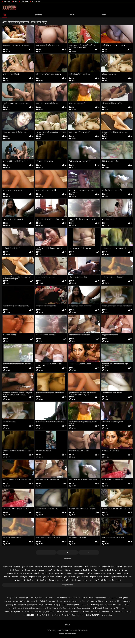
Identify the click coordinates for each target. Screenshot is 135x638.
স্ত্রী (58, 567)
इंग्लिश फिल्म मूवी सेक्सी (97, 605)
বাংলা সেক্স (7, 1)
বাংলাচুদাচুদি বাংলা (59, 605)
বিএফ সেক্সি (12, 608)
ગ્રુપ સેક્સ (81, 601)
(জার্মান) (34, 570)
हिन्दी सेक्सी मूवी (66, 615)
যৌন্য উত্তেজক (78, 567)
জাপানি (111, 580)
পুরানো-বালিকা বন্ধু (79, 573)
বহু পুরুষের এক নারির (35, 577)
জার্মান (15, 1)
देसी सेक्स (59, 601)
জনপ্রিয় (72, 15)
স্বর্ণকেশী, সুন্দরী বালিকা (100, 580)
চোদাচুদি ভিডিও (12, 598)
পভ (130, 577)
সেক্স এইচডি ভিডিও (74, 598)
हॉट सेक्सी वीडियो (114, 608)
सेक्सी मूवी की (43, 601)
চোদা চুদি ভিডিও (107, 615)
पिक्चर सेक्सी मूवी (23, 598)
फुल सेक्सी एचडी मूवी (101, 598)
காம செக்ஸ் (84, 605)
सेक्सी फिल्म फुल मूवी (77, 615)
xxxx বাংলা (126, 601)
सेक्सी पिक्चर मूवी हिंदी (116, 611)
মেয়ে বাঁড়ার (42, 570)
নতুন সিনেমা (38, 15)
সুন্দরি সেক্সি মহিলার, (66, 567)
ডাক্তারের (76, 570)
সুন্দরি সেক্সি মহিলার (27, 567)
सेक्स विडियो (8, 601)
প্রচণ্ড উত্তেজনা (58, 570)
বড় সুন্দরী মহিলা (7, 567)
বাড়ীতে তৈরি (67, 570)
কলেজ (51, 573)
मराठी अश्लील (34, 601)
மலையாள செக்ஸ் (70, 601)
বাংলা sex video (28, 615)
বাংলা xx (127, 611)
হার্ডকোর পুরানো (87, 580)
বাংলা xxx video (123, 605)
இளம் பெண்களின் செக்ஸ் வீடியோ (29, 608)
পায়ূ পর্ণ (123, 608)
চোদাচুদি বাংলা (55, 615)
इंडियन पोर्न (86, 611)
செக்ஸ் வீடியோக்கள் (84, 608)
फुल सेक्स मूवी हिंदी (11, 605)
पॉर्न (88, 601)
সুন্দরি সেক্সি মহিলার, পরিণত (119, 577)
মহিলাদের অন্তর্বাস (54, 580)
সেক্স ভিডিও (47, 608)
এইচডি (86, 567)
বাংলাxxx (52, 601)
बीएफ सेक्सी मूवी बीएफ (75, 611)
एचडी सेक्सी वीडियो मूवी (97, 601)
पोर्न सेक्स (15, 601)
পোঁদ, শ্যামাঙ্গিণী (36, 1)
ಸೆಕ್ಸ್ (107, 601)
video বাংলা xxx (110, 605)
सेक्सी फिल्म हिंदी (24, 601)
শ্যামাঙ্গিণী (119, 567)
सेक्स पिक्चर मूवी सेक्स (73, 605)
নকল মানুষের (23, 577)
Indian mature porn (92, 615)
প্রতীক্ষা (126, 573)
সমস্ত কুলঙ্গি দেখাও (67, 585)
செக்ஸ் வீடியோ (27, 611)
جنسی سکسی (112, 598)
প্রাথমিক (67, 625)
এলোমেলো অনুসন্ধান (26, 573)
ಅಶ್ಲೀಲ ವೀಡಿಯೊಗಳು (45, 605)
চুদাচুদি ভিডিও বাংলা (49, 611)
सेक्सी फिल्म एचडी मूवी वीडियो (100, 608)
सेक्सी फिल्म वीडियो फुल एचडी (12, 611)
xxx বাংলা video (87, 598)
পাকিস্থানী (36, 573)
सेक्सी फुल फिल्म (123, 598)
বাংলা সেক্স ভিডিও (115, 601)
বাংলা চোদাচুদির (50, 598)
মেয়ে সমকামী (38, 567)
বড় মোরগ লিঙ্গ (59, 573)
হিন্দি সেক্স (38, 611)
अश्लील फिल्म (105, 611)
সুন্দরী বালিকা (24, 1)
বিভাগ (104, 15)
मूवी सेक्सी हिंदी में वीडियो (42, 615)
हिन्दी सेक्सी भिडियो (62, 598)
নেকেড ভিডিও (95, 611)
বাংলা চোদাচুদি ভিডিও (36, 598)
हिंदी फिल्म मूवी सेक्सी (62, 611)
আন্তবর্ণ (49, 570)
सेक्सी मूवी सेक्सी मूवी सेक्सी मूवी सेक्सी (27, 605)
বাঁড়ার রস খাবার (98, 570)
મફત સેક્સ (71, 608)
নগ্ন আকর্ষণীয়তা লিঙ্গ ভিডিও (107, 567)
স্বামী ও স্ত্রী (17, 567)
